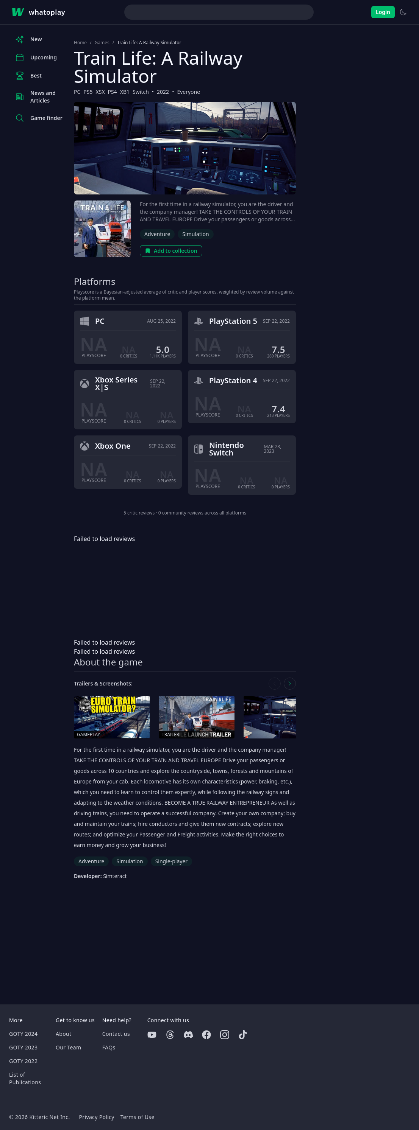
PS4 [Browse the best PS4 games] (112, 91)
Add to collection (171, 250)
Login (383, 12)
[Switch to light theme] (403, 12)
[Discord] (188, 1034)
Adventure (157, 234)
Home (80, 43)
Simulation (195, 234)
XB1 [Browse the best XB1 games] (125, 91)
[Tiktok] (242, 1034)
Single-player (171, 861)
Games (102, 43)
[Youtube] (151, 1034)
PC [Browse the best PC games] (77, 91)
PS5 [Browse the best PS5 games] (87, 91)
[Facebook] (206, 1034)
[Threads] (170, 1034)
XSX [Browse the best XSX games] (100, 91)
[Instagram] (224, 1034)
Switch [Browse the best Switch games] (141, 91)
